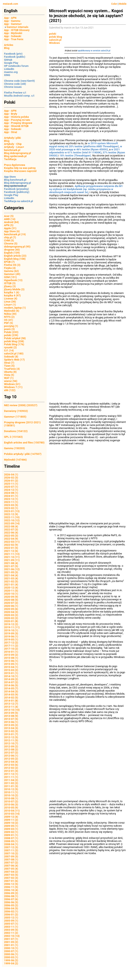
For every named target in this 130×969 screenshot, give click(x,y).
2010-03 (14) (12, 813)
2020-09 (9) (11, 596)
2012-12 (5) (11, 737)
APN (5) (8, 225)
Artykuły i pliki (12, 137)
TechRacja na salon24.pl (18, 201)
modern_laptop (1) (15, 307)
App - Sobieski (12, 36)
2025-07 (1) (11, 486)
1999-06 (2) (11, 960)
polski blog (55, 36)
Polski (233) (11, 332)
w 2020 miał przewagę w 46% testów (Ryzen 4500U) (85, 148)
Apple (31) (10, 228)
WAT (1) (8, 377)
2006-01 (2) (11, 914)
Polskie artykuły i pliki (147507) (22, 453)
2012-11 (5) (11, 740)
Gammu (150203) (14, 448)
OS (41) (8, 319)
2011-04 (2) (11, 780)
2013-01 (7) (11, 734)
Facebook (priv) (13, 53)
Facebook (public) (14, 56)
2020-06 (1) (11, 605)
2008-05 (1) (11, 841)
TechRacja (10, 159)
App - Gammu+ (13, 23)
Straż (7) (9, 362)
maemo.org (11, 72)
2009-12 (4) (11, 816)
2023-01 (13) (12, 511)
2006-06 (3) (11, 902)
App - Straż (10, 132)
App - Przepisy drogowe (18, 122)
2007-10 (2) (11, 853)
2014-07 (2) (11, 682)
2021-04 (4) (11, 575)
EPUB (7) (9, 261)
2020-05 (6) (11, 608)
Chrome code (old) (15, 83)
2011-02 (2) (11, 783)
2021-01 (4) (11, 584)
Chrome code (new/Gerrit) (19, 80)
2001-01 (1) (11, 945)
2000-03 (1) (11, 957)
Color (114, 3)
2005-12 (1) (11, 917)
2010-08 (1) (11, 798)
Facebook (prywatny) (16, 188)
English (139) (12, 252)
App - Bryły (10, 113)
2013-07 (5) (11, 718)
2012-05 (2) (11, 758)
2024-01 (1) (11, 495)
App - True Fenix (13, 39)
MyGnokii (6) (11, 310)
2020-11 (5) (11, 590)
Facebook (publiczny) (16, 192)
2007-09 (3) (11, 856)
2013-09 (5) (11, 712)
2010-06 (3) (11, 804)
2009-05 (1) (11, 825)
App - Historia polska (16, 116)
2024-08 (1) (11, 492)
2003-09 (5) (11, 929)
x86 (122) (9, 390)
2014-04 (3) (11, 691)
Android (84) (11, 222)
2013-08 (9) (11, 715)
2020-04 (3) (11, 612)
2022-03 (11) (12, 541)
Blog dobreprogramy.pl (17, 153)
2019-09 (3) (11, 633)
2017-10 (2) (11, 648)
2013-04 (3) (11, 728)
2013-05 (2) (11, 725)
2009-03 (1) (11, 828)
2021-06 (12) (12, 569)
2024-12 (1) (11, 489)
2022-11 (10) (12, 517)
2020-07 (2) (11, 602)
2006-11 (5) (11, 887)
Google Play (11, 62)
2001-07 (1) (11, 938)
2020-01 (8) (11, 621)
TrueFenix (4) (12, 368)
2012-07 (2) (11, 752)
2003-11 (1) (11, 926)
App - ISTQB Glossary (17, 30)
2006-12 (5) (11, 883)
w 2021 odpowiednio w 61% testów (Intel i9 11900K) (84, 151)
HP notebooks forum (16, 65)
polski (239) (11, 335)
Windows (54, 42)
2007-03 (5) (11, 874)
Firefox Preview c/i (15, 92)
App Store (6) (12, 231)
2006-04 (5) (11, 908)
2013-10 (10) (12, 709)
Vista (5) (9, 374)
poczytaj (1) (11, 326)
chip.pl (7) (10, 237)
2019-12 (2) (11, 624)
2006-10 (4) (11, 890)
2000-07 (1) (11, 951)
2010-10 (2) (11, 795)
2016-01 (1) (11, 651)
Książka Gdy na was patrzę (20, 167)
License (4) (10, 298)
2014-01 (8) (11, 700)
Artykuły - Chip (13, 143)
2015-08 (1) (11, 657)
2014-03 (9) (11, 694)
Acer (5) (9, 216)
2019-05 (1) (11, 639)
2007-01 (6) (11, 880)
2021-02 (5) (11, 581)
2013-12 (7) (11, 703)
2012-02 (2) (11, 767)
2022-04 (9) (11, 538)
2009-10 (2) (11, 822)
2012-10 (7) (11, 743)
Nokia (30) (10, 313)
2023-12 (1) (11, 498)
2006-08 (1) (11, 896)
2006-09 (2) (11, 893)
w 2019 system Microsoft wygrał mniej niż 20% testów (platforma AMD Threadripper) (84, 145)
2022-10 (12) (12, 520)
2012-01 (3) (11, 770)
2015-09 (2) (11, 654)
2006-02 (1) (11, 911)
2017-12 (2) (11, 642)
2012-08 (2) (11, 749)
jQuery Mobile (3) (14, 289)
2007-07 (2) (11, 862)
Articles (8, 44)
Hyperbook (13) (13, 280)
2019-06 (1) (11, 636)
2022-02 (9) (11, 544)
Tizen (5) (9, 365)
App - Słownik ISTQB (16, 126)
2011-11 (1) (11, 777)
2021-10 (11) (12, 557)
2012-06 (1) (11, 755)
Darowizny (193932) (16, 410)
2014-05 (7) (11, 688)
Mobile (123, 3)
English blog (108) (15, 258)
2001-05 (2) (11, 942)
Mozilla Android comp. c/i (19, 95)
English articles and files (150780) (24, 442)
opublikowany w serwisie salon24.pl (94, 50)
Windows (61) (12, 384)
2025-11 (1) (11, 483)
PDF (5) (8, 322)
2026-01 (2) (11, 480)
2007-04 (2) (11, 871)
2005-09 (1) (11, 920)
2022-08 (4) (11, 526)
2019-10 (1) (11, 630)
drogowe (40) (12, 249)
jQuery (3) (10, 286)
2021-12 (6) (11, 550)
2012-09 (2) (11, 746)
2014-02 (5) (11, 697)
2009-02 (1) (11, 832)
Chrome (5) (10, 243)
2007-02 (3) (11, 877)
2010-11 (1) (11, 792)
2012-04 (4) (11, 761)
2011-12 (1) (11, 773)
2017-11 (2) (11, 645)
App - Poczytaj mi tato (17, 119)
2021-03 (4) (11, 578)
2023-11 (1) (11, 502)
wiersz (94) (10, 381)
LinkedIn (9, 68)
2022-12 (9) (11, 514)
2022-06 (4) (11, 532)
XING (7, 75)
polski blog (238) (14, 341)
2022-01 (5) (11, 547)
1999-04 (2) (11, 963)
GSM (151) (10, 277)
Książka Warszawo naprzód (20, 171)
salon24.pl (55, 39)
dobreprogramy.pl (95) (17, 246)
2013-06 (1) (11, 722)
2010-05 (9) (11, 807)
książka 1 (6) (11, 292)
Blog (6, 47)
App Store (10, 176)
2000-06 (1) (11, 954)
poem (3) (9, 329)
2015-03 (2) (11, 670)
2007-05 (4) (11, 868)
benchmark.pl (12, 150)
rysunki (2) (10, 347)
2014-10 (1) (11, 676)
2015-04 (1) (11, 667)
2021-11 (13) (12, 553)
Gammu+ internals (17, 27)
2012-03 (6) (11, 764)
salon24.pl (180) (14, 353)
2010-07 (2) (11, 801)
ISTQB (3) (9, 283)
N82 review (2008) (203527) (20, 405)
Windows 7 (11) (13, 387)
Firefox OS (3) (12, 264)
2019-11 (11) (12, 627)
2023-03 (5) (11, 505)
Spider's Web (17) (14, 359)
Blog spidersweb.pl (15, 156)
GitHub (8, 59)
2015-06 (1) (11, 660)
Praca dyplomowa (14, 164)
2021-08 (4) (11, 563)
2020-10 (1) (11, 593)
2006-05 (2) (11, 905)
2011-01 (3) (11, 786)
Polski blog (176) (14, 344)
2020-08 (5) (11, 599)
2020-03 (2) (11, 615)
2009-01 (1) (11, 835)
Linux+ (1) (10, 304)
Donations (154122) (16, 431)
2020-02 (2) (11, 618)
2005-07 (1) (11, 923)
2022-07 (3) (11, 529)
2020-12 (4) (11, 587)
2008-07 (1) (11, 838)
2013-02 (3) (11, 731)
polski (52, 33)
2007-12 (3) (11, 847)
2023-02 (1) (11, 508)
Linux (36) (10, 301)
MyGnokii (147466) (15, 459)
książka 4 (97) (12, 295)
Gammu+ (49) (12, 274)
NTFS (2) (9, 316)
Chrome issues (13, 86)
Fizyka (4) (10, 267)
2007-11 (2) (11, 850)
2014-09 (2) (11, 679)
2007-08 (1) (11, 859)
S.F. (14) (9, 350)
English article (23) (15, 255)
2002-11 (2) (11, 932)
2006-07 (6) (11, 899)
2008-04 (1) (11, 844)
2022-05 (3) (11, 535)
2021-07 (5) (11, 566)
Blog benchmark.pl (15, 179)
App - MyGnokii (13, 33)
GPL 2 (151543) (13, 436)
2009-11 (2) (11, 819)
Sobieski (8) (11, 356)
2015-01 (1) (11, 673)
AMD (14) (9, 219)
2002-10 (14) (12, 935)
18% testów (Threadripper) (75, 155)
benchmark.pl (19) (15, 234)
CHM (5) (9, 240)
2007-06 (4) (11, 865)
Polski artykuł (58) (15, 338)
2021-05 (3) (11, 572)
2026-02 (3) (11, 477)
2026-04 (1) (11, 474)
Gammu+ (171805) (15, 416)
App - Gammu (12, 20)
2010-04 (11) (12, 810)
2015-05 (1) (11, 663)
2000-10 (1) (11, 948)
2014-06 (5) (11, 685)
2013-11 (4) (11, 706)
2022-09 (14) (12, 523)
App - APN (10, 17)
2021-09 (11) (12, 560)
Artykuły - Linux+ (14, 146)
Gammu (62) (11, 271)
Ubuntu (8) (10, 371)
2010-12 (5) (11, 789)
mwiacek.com (10, 3)
